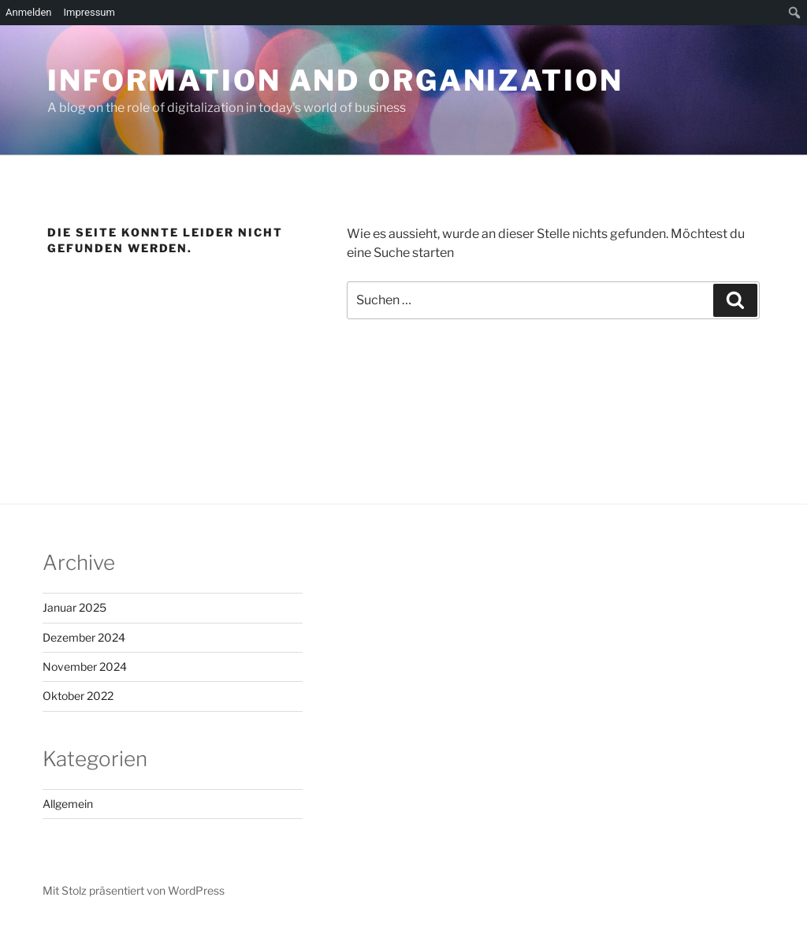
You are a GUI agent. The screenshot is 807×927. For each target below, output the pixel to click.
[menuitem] (795, 12)
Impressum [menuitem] (89, 12)
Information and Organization (335, 80)
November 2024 (85, 666)
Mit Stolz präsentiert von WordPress (134, 890)
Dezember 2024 (84, 637)
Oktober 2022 (78, 695)
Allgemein (68, 803)
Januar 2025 (74, 607)
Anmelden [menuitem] (29, 12)
